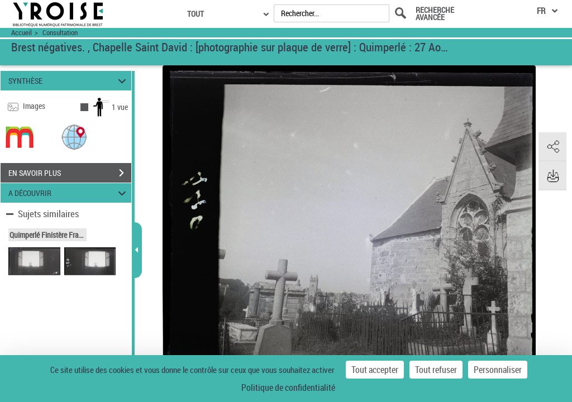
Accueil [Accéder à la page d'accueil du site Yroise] (21, 32)
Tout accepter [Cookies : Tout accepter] (374, 369)
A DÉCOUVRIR (69, 193)
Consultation (60, 32)
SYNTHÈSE (69, 80)
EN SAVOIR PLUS (69, 173)
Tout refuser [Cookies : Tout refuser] (436, 369)
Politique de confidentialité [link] (288, 387)
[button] (74, 136)
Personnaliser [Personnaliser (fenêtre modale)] (498, 369)
